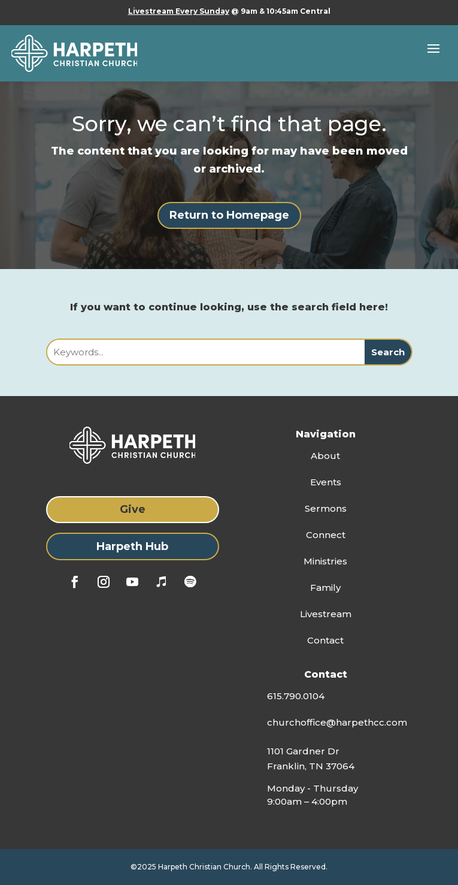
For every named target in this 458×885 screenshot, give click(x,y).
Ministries (325, 561)
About (325, 455)
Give (132, 509)
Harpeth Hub (132, 546)
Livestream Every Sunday (178, 11)
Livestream (325, 614)
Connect (325, 534)
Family (325, 587)
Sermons (326, 508)
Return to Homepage (229, 215)
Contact (325, 640)
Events (325, 482)
